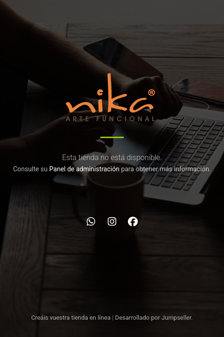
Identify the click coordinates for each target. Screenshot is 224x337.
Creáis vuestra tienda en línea (71, 317)
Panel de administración (84, 169)
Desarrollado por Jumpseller (153, 317)
